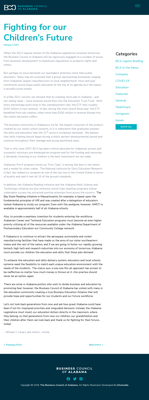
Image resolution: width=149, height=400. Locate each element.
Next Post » (96, 344)
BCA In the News (127, 68)
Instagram (122, 114)
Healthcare (123, 107)
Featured (122, 94)
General (121, 100)
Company (122, 74)
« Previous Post (13, 344)
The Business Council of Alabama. (59, 385)
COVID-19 (122, 81)
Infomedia (122, 385)
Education (122, 87)
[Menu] (138, 5)
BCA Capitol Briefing (129, 61)
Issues (120, 120)
